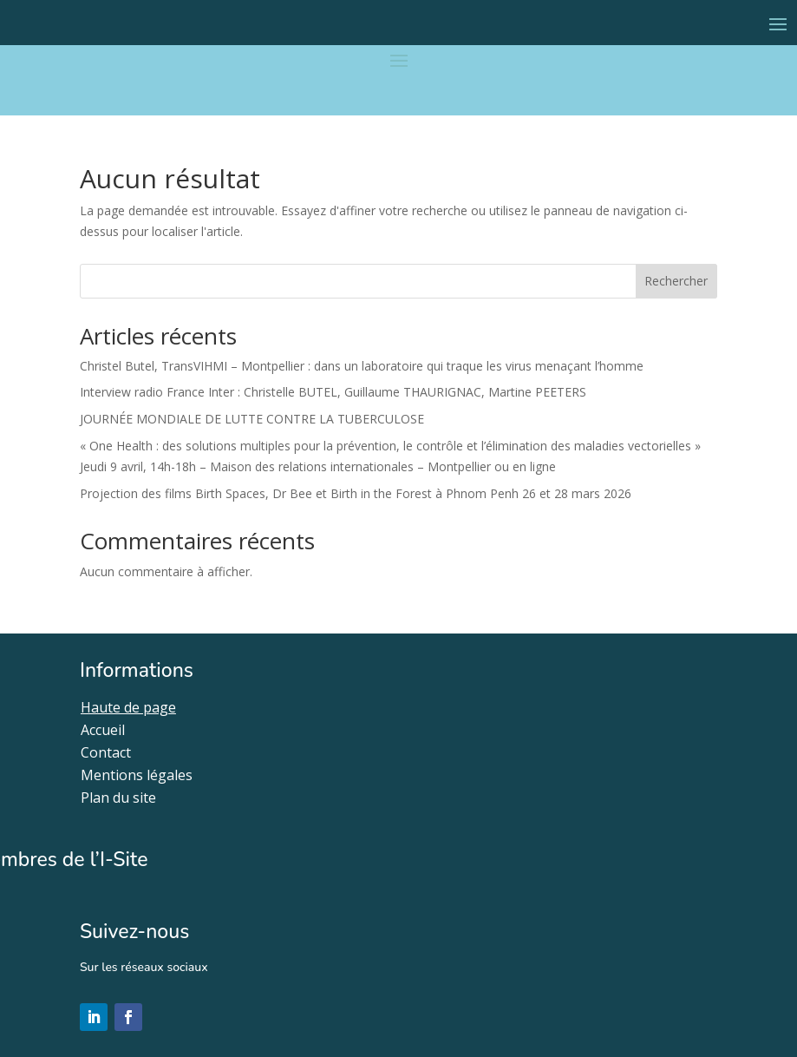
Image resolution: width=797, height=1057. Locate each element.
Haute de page (128, 707)
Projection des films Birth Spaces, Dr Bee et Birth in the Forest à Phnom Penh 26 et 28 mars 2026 (355, 493)
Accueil (103, 729)
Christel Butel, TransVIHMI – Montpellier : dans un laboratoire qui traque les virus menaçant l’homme (361, 366)
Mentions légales (137, 775)
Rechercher (676, 280)
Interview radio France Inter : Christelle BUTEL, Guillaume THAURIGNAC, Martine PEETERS (333, 392)
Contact (106, 752)
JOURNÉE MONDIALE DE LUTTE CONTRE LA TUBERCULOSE (252, 418)
